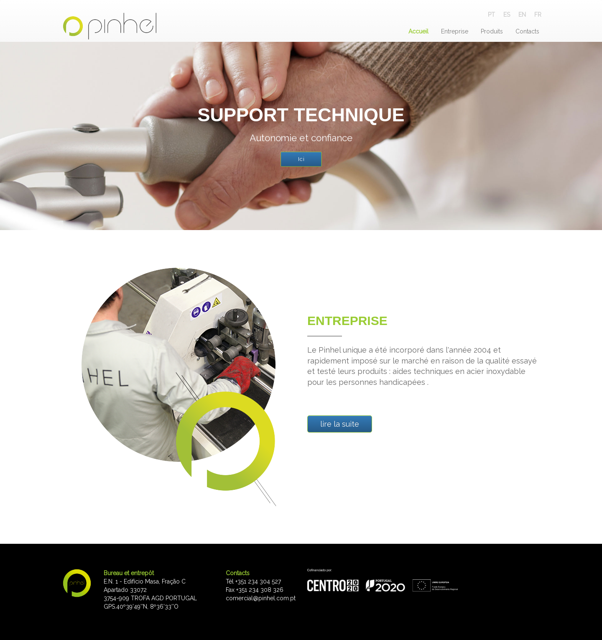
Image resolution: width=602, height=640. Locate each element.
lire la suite (339, 424)
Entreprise (454, 31)
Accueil (418, 31)
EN (522, 14)
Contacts (527, 31)
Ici (301, 159)
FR (537, 14)
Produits (492, 31)
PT (491, 14)
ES (506, 14)
